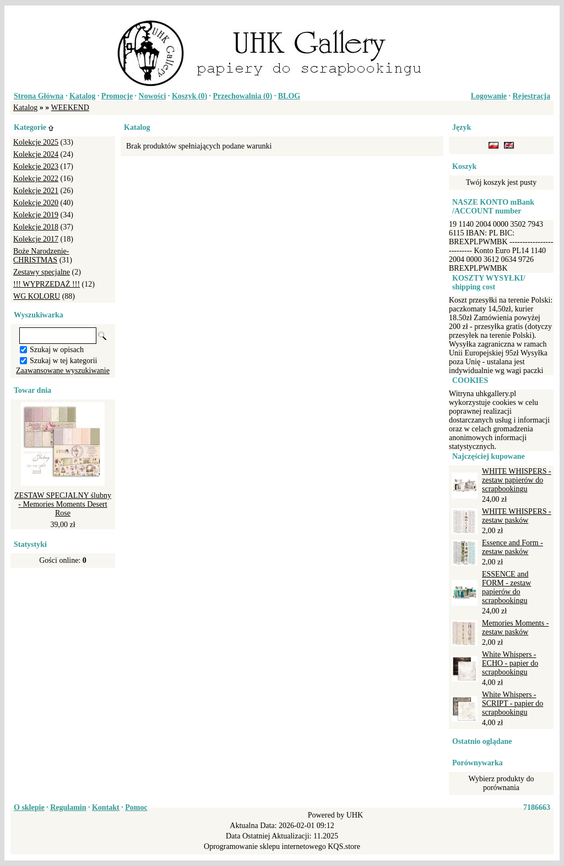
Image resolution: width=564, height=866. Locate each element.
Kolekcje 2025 (35, 142)
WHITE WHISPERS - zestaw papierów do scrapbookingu (516, 480)
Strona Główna (38, 96)
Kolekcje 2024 (35, 154)
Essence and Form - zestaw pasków (512, 547)
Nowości (152, 96)
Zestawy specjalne (41, 272)
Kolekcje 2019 (35, 215)
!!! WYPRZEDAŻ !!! (46, 284)
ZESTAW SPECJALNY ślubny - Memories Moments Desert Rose (62, 504)
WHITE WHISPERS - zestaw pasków (516, 515)
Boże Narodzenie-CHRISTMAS (41, 255)
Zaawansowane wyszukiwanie (63, 370)
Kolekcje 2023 (35, 166)
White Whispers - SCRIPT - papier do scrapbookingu (512, 703)
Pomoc (136, 807)
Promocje (117, 96)
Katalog (82, 96)
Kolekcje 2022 (35, 178)
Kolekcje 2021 (35, 191)
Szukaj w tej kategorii (63, 361)
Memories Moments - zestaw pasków (515, 627)
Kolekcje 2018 (35, 227)
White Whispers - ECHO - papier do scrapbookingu (510, 663)
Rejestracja (531, 96)
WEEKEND (70, 107)
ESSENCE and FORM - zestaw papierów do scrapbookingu (506, 587)
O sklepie (29, 807)
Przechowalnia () (243, 96)
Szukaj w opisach (57, 350)
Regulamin (68, 807)
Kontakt (106, 807)
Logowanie (489, 96)
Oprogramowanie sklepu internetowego (265, 846)
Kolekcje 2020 (35, 203)
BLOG (289, 96)
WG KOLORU (36, 296)
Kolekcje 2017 (35, 239)
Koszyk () (189, 96)
